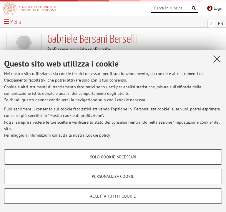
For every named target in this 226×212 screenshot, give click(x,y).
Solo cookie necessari (113, 157)
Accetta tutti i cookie (113, 196)
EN (220, 23)
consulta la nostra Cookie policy (81, 135)
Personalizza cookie (113, 176)
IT (211, 23)
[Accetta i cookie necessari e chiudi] (217, 59)
